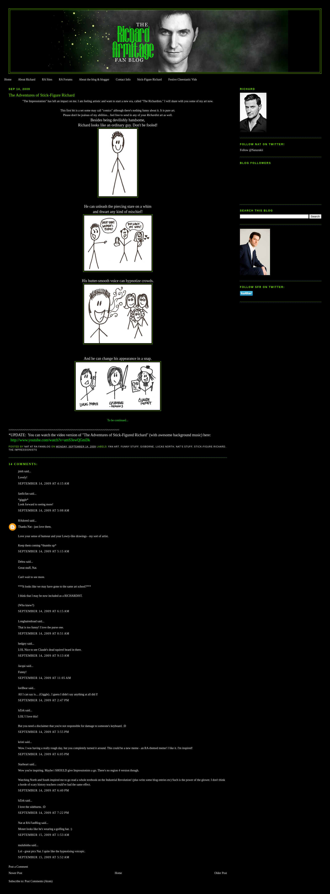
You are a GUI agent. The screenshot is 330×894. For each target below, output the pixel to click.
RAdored (23, 520)
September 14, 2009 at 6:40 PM (43, 790)
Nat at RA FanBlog (29, 822)
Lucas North (165, 446)
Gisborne (147, 446)
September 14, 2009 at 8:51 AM (43, 633)
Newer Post (15, 873)
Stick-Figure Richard (149, 79)
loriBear (23, 688)
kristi (21, 742)
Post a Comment (18, 866)
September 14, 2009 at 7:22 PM (43, 812)
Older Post (220, 873)
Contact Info (123, 79)
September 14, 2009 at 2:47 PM (43, 700)
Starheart (23, 764)
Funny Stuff (130, 446)
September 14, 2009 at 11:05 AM (44, 678)
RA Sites (47, 79)
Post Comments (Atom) (38, 881)
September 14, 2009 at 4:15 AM (43, 483)
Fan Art (113, 446)
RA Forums (66, 79)
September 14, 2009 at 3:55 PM (43, 731)
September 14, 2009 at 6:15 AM (43, 611)
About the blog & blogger (94, 79)
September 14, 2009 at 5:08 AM (43, 510)
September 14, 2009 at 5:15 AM (43, 551)
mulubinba (24, 845)
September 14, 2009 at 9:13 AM (43, 655)
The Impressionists (23, 449)
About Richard (26, 79)
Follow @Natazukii (251, 150)
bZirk (21, 710)
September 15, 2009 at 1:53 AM (43, 834)
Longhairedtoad (27, 621)
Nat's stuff (184, 446)
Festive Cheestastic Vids (182, 79)
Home (7, 79)
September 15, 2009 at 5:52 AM (43, 857)
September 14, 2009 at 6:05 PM (43, 754)
